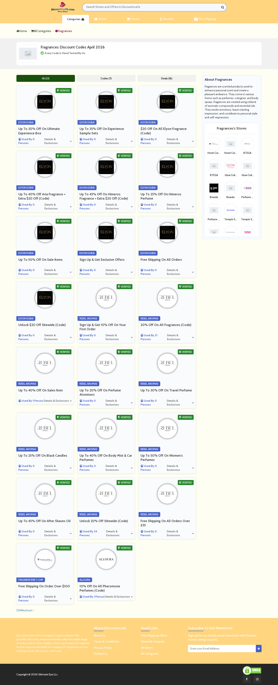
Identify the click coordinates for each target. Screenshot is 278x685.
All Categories (41, 31)
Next (24, 610)
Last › (30, 610)
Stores (133, 19)
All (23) (45, 78)
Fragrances (63, 31)
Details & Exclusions (51, 141)
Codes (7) (106, 78)
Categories (75, 19)
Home (100, 19)
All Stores (147, 647)
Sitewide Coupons (153, 641)
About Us (100, 635)
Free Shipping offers (154, 635)
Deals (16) (166, 78)
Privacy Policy (103, 647)
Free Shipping (205, 19)
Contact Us (101, 653)
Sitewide (167, 19)
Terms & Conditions (106, 641)
